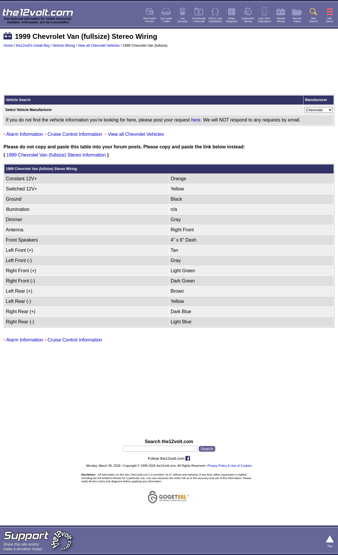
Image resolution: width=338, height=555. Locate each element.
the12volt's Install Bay (33, 46)
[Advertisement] (169, 73)
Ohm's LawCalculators (215, 20)
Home (8, 46)
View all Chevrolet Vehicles (99, 46)
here (196, 119)
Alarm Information (24, 134)
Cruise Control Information (75, 134)
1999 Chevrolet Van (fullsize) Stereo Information (56, 154)
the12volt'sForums (149, 20)
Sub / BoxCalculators (264, 20)
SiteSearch (313, 20)
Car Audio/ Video (166, 20)
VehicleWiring (280, 20)
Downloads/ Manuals (199, 20)
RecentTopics (297, 20)
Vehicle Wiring (64, 46)
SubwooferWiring (248, 20)
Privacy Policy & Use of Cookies (230, 465)
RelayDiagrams (231, 20)
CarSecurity (182, 20)
